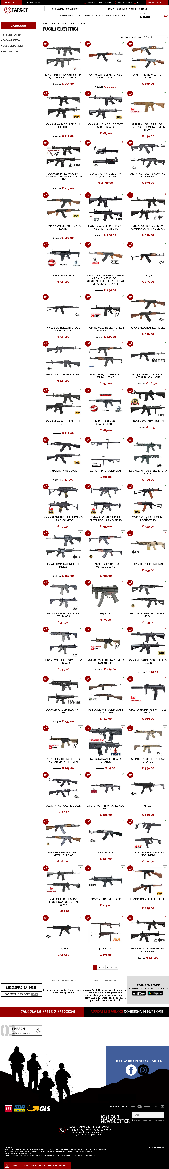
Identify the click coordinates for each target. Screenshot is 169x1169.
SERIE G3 (7, 54)
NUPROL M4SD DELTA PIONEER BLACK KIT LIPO (105, 329)
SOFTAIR (7, 33)
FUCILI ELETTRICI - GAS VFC (15, 143)
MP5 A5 (148, 805)
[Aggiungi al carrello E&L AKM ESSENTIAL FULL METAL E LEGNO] (46, 822)
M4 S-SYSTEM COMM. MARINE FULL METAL (148, 950)
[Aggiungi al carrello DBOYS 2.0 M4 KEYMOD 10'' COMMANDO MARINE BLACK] (130, 195)
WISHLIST (140, 2)
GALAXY (5, 318)
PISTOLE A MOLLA (10, 187)
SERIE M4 (7, 60)
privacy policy (158, 1120)
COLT (4, 295)
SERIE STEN (8, 110)
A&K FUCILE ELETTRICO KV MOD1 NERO (148, 854)
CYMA (4, 303)
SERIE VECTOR (9, 95)
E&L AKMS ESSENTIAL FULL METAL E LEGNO (105, 565)
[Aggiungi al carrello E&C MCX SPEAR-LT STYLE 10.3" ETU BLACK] (46, 629)
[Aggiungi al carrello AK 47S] (130, 245)
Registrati (127, 2)
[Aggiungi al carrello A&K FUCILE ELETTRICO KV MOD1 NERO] (130, 822)
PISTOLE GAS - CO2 (11, 178)
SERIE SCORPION (11, 113)
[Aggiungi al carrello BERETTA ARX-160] (46, 245)
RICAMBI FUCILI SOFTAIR (13, 196)
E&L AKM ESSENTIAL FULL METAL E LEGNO (63, 854)
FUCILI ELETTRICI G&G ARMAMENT (18, 137)
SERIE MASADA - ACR (12, 72)
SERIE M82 (8, 107)
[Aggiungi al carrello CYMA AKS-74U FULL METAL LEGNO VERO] (130, 486)
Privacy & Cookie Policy (14, 1155)
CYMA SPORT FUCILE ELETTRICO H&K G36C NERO (63, 519)
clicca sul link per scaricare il (39, 1166)
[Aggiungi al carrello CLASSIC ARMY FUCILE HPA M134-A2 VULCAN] (88, 143)
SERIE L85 (7, 116)
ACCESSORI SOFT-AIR (12, 190)
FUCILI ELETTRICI (10, 39)
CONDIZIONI (106, 15)
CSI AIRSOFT (7, 298)
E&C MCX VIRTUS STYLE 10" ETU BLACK (148, 472)
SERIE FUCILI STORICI (13, 134)
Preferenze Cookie (32, 1155)
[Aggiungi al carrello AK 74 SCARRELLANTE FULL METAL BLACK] (46, 297)
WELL (4, 359)
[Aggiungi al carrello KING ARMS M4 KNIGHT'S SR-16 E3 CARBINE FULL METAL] (46, 44)
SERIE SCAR (8, 104)
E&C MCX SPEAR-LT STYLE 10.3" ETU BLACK (63, 661)
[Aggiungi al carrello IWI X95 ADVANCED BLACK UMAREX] (88, 728)
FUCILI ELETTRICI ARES (13, 140)
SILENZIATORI (8, 208)
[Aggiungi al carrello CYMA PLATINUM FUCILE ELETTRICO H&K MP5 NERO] (88, 486)
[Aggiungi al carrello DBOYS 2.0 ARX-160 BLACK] (88, 868)
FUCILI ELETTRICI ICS (12, 166)
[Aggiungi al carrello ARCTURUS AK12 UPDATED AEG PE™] (88, 775)
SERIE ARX (7, 45)
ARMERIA (7, 224)
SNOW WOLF (8, 347)
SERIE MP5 (8, 81)
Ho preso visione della (149, 1120)
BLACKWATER (8, 289)
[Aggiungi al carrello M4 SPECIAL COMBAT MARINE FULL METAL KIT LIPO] (88, 195)
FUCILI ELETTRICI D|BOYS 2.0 (15, 152)
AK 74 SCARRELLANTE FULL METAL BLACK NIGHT (147, 376)
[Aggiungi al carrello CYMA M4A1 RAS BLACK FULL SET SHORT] (46, 93)
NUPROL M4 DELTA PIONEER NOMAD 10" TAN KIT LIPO (63, 760)
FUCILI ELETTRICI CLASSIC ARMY (17, 149)
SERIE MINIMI (9, 78)
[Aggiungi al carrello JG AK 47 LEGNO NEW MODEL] (130, 297)
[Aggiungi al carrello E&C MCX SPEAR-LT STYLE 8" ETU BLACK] (46, 583)
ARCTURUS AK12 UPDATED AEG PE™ (105, 807)
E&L (4, 315)
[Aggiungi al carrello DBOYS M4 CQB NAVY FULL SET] (130, 390)
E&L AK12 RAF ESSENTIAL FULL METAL (148, 615)
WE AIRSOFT (7, 356)
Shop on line (49, 23)
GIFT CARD (7, 214)
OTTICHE (6, 202)
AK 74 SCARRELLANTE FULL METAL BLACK (63, 329)
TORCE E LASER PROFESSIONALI (17, 205)
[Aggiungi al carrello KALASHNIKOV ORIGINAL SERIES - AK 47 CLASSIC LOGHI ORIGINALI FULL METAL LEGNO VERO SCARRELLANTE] (88, 245)
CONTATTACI (119, 15)
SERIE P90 (7, 84)
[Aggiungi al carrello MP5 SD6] (46, 918)
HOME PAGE (11, 2)
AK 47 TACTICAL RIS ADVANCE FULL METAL (147, 175)
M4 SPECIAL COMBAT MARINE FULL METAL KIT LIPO (105, 227)
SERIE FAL (7, 119)
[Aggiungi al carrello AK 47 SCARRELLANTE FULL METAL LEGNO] (88, 44)
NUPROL (6, 339)
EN (27, 2)
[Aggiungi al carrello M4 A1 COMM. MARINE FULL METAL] (46, 533)
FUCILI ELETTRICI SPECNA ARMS (17, 146)
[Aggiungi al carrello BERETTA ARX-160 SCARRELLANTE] (88, 390)
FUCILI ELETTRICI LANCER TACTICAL (19, 169)
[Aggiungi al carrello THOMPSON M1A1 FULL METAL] (130, 868)
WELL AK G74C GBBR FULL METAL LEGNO (105, 376)
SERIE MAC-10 (9, 131)
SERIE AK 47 (8, 42)
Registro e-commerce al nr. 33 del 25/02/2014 (76, 1155)
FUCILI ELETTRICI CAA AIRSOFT (16, 163)
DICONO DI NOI (21, 987)
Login (119, 2)
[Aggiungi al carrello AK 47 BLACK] (88, 822)
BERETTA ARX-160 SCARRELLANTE (105, 422)
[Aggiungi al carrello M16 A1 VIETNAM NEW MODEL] (46, 344)
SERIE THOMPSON (11, 92)
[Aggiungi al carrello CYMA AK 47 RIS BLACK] (46, 440)
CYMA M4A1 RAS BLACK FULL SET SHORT (63, 125)
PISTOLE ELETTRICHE (12, 184)
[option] (63, 990)
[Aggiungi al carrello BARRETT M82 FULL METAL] (88, 440)
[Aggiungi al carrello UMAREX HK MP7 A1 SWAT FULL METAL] (130, 679)
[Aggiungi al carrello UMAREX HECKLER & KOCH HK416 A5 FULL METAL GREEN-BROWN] (130, 93)
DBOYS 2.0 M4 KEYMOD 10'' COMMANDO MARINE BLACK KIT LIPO (63, 176)
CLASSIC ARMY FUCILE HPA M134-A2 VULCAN (105, 175)
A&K (4, 274)
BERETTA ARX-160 (63, 275)
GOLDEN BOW (8, 321)
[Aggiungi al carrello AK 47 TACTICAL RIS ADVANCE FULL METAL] (130, 143)
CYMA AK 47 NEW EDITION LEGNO (148, 76)
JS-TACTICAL (7, 330)
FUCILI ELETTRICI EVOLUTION (16, 154)
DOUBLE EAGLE (9, 309)
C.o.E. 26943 (45, 1155)
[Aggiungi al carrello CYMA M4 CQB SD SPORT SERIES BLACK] (130, 629)
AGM (4, 277)
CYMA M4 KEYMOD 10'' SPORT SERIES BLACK (105, 125)
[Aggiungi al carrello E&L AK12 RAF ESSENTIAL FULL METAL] (130, 583)
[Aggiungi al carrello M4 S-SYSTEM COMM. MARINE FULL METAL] (130, 918)
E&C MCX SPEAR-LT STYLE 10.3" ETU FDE (148, 760)
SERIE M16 (7, 69)
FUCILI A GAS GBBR (11, 181)
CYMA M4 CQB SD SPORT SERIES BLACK (148, 661)
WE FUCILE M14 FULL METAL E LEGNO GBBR (106, 711)
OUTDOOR (8, 231)
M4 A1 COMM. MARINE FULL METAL (63, 565)
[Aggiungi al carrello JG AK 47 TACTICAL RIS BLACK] (46, 775)
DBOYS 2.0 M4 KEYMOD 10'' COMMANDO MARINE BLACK (148, 227)
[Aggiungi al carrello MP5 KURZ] (88, 583)
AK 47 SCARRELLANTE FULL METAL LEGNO (105, 76)
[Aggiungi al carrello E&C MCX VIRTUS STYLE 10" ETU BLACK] (130, 440)
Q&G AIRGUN (7, 345)
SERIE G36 (7, 57)
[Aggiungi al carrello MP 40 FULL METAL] (88, 918)
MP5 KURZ (106, 613)
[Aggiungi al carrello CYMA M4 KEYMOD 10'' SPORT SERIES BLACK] (88, 93)
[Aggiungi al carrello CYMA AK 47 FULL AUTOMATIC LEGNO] (46, 195)
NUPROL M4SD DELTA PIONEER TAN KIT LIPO (105, 661)
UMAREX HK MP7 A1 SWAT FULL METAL (148, 711)
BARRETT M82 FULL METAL (106, 470)
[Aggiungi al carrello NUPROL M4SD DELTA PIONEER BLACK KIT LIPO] (88, 297)
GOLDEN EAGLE (9, 324)
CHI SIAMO (62, 15)
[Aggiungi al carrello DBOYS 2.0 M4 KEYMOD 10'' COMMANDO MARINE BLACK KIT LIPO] (46, 143)
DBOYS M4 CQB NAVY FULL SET (148, 421)
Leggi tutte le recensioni (21, 994)
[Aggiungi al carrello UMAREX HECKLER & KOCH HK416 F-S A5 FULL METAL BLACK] (46, 868)
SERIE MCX (8, 75)
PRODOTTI (72, 15)
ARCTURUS (7, 280)
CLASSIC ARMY (8, 292)
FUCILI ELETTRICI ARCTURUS (15, 157)
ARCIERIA (7, 217)
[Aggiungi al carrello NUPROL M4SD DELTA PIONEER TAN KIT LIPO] (88, 629)
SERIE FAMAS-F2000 (12, 51)
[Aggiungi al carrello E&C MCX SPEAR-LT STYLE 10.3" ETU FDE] (130, 728)
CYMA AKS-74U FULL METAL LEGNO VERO (148, 519)
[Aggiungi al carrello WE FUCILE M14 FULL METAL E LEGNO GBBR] (88, 679)
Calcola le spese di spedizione (48, 1012)
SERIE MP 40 (8, 101)
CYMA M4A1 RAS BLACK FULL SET (63, 422)
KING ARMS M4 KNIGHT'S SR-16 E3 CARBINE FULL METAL (63, 76)
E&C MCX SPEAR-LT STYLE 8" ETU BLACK (63, 615)
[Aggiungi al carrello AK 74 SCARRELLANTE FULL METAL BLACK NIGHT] (130, 344)
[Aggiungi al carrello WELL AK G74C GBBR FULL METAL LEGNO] (88, 344)
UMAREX (6, 353)
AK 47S (148, 275)
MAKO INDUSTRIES (10, 336)
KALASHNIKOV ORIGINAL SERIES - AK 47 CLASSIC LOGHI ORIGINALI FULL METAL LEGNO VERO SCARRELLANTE (105, 279)
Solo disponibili (8, 264)
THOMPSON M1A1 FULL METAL (148, 899)
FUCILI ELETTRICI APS (12, 160)
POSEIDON (6, 342)
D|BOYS (5, 306)
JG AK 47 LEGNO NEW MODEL (148, 327)
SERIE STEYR (9, 89)
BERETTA (6, 286)
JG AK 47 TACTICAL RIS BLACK (63, 805)
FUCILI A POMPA (9, 175)
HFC (4, 327)
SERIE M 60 (8, 98)
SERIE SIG (7, 87)
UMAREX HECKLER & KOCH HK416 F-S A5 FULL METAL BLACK (63, 902)
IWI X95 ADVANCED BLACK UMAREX (105, 760)
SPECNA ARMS (8, 350)
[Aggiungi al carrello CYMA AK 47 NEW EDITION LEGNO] (130, 44)
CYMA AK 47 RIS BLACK (63, 470)
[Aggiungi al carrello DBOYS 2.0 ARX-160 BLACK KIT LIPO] (46, 679)
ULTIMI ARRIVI (84, 15)
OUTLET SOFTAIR (10, 211)
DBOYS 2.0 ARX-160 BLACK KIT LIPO (63, 711)
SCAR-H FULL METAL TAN (148, 564)
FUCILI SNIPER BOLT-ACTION (15, 172)
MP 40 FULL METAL (105, 948)
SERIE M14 (7, 66)
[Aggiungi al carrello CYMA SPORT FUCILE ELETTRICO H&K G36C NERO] (46, 486)
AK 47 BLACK (105, 852)
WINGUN (6, 362)
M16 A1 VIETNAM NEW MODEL (63, 374)
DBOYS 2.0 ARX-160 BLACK (105, 899)
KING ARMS (7, 333)
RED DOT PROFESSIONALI (14, 199)
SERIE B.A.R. (8, 128)
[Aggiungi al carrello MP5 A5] (130, 775)
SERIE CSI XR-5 (9, 48)
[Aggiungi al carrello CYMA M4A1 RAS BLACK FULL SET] (46, 390)
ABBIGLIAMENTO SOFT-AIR (14, 193)
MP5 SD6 (63, 948)
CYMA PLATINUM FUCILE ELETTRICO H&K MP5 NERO (106, 519)
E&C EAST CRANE (9, 312)
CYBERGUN (7, 301)
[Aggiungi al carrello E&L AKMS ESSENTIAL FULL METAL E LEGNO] (88, 533)
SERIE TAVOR (9, 125)
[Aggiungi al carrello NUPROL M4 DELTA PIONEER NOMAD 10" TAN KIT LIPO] (46, 728)
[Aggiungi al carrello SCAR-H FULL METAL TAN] (130, 533)
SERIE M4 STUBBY (11, 63)
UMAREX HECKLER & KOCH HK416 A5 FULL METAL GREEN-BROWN (148, 127)
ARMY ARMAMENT (9, 283)
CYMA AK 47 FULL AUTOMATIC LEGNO (63, 227)
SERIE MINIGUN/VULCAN (14, 122)
